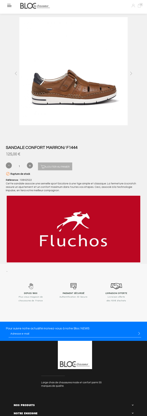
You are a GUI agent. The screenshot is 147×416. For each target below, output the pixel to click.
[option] (73, 71)
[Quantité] (19, 166)
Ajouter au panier (55, 166)
